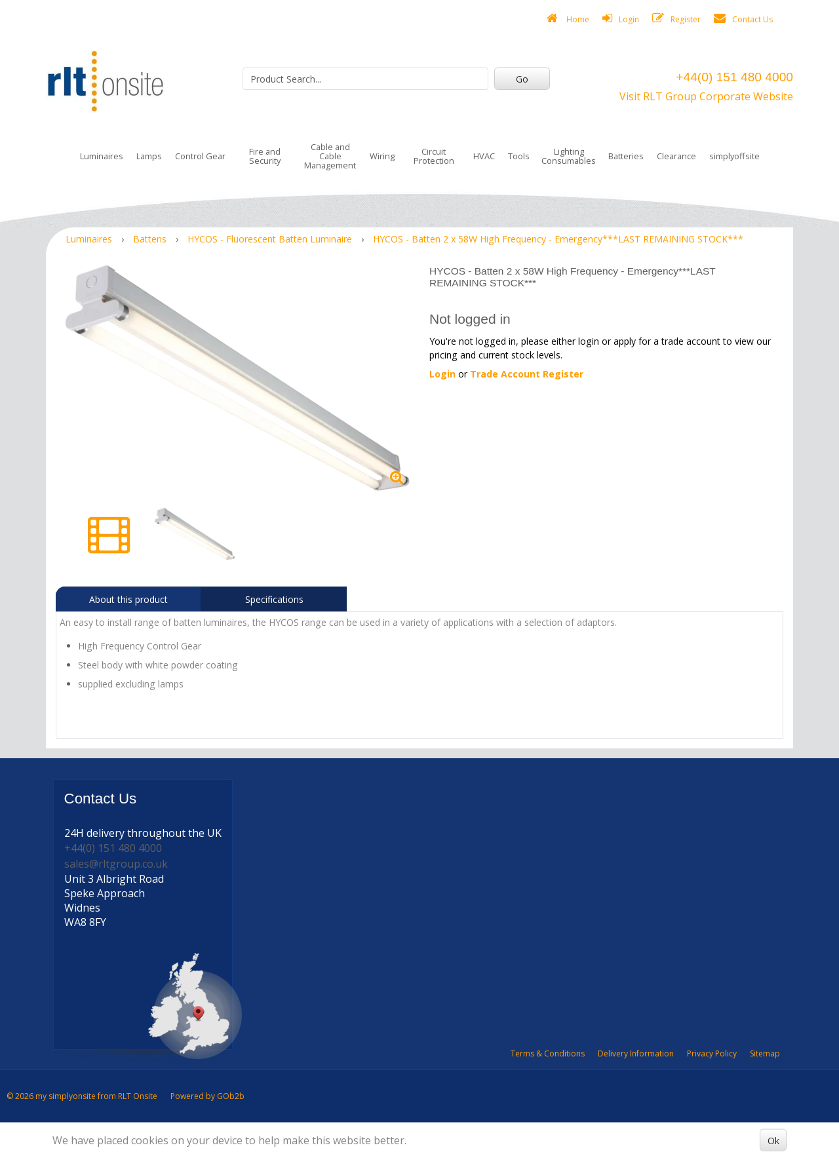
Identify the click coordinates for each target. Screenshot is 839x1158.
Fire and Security (265, 155)
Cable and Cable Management (330, 156)
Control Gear (200, 156)
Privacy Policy (712, 1053)
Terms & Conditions (548, 1053)
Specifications (274, 599)
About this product (128, 599)
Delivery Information (636, 1053)
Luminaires (101, 156)
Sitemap (765, 1053)
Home (568, 18)
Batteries (626, 156)
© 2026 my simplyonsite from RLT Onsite (82, 1096)
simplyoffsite (734, 156)
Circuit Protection (434, 155)
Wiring (382, 156)
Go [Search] (522, 79)
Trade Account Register (526, 374)
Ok (773, 1140)
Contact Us (743, 18)
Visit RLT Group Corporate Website (706, 96)
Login (620, 18)
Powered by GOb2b (207, 1096)
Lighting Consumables (568, 155)
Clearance (676, 156)
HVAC (484, 156)
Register (676, 18)
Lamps (149, 156)
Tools (519, 156)
